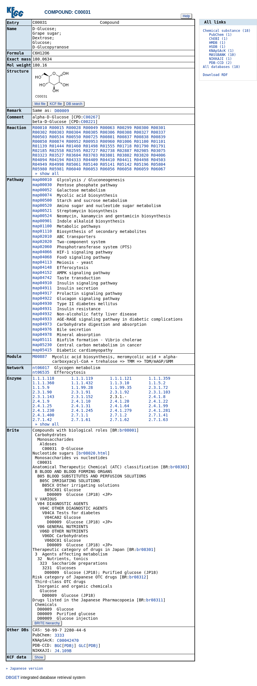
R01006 (124, 142)
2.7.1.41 (158, 415)
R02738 (107, 151)
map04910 (42, 283)
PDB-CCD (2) (220, 63)
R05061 (73, 165)
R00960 (107, 142)
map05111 (42, 340)
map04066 (42, 252)
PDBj (69, 646)
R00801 (107, 137)
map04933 (42, 319)
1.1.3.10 (119, 383)
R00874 (56, 142)
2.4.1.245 (82, 411)
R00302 (39, 132)
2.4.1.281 (159, 411)
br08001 (128, 430)
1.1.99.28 (82, 388)
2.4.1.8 (157, 397)
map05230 (42, 345)
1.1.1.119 (82, 379)
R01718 (124, 146)
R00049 (90, 128)
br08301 (145, 550)
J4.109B (62, 651)
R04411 (124, 160)
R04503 (158, 160)
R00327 (141, 132)
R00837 (124, 137)
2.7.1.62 (119, 420)
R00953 (90, 142)
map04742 (42, 278)
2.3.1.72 (158, 388)
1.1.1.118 (43, 379)
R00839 (158, 137)
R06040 (73, 169)
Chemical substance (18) (226, 31)
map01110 (42, 231)
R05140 (90, 165)
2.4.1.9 (40, 401)
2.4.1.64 (119, 406)
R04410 (107, 160)
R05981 (56, 169)
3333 (59, 636)
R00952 (73, 142)
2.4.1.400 (43, 415)
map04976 (42, 330)
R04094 (39, 160)
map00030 (42, 185)
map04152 (42, 273)
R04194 (56, 160)
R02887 (124, 151)
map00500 (42, 200)
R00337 (158, 132)
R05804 (158, 165)
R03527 (56, 155)
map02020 (42, 242)
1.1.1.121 (121, 379)
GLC (82, 646)
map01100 (42, 226)
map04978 (42, 335)
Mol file (39, 104)
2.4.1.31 (80, 406)
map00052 (42, 190)
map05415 (42, 350)
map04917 (42, 293)
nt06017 (40, 368)
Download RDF (215, 75)
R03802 (124, 155)
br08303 (178, 467)
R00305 (90, 132)
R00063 (107, 128)
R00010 (39, 128)
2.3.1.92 (119, 392)
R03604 (73, 155)
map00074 (42, 195)
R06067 (158, 169)
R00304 (73, 132)
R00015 (56, 128)
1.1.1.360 (43, 383)
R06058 (124, 169)
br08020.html (92, 453)
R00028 (73, 128)
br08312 (137, 577)
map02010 (42, 237)
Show (38, 658)
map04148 (42, 268)
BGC (58, 646)
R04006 (158, 155)
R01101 (158, 142)
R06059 (141, 169)
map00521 (42, 211)
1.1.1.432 (82, 383)
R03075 (158, 151)
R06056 (107, 169)
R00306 (107, 132)
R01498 (90, 146)
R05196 (141, 165)
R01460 (73, 146)
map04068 (42, 257)
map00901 (42, 221)
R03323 (39, 155)
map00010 (42, 180)
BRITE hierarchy (47, 624)
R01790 (141, 146)
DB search (74, 104)
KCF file (56, 104)
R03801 (107, 155)
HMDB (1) (217, 43)
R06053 (90, 169)
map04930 (42, 304)
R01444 (56, 146)
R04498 (141, 160)
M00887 (39, 357)
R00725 (90, 137)
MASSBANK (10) (222, 55)
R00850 (39, 142)
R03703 (90, 155)
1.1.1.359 (159, 379)
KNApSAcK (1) (221, 51)
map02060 (42, 247)
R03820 (141, 155)
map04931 (42, 309)
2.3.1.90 (42, 392)
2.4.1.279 (121, 411)
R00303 (56, 132)
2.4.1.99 (158, 406)
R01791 (158, 146)
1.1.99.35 (121, 388)
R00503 (39, 137)
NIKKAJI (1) (220, 59)
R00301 (158, 128)
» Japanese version (24, 669)
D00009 (61, 111)
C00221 (88, 122)
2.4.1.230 (43, 411)
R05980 (39, 169)
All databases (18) (221, 67)
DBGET (13, 678)
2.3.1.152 (82, 397)
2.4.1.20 (119, 401)
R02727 (90, 151)
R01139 (39, 146)
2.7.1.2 (118, 415)
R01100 (141, 142)
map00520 (42, 206)
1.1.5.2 (157, 383)
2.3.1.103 (159, 392)
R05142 (124, 165)
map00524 (42, 216)
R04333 (73, 160)
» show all (45, 174)
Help (186, 16)
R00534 (56, 137)
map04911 (42, 288)
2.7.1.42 (42, 420)
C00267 (90, 117)
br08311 (154, 600)
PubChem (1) (220, 35)
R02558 (56, 151)
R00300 (141, 128)
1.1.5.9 (40, 388)
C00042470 (68, 641)
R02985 (141, 151)
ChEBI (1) (218, 39)
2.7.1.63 (158, 420)
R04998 (56, 165)
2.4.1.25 (42, 406)
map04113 (42, 262)
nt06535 (40, 373)
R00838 (141, 137)
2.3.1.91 (80, 392)
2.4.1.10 (80, 401)
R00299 (124, 128)
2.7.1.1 (79, 415)
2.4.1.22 (158, 401)
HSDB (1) (217, 47)
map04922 (42, 299)
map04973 (42, 324)
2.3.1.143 (43, 397)
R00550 (73, 137)
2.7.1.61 (80, 420)
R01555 (107, 146)
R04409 (90, 160)
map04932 (42, 314)
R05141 (107, 165)
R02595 (73, 151)
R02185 (39, 151)
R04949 (39, 165)
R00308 (124, 132)
